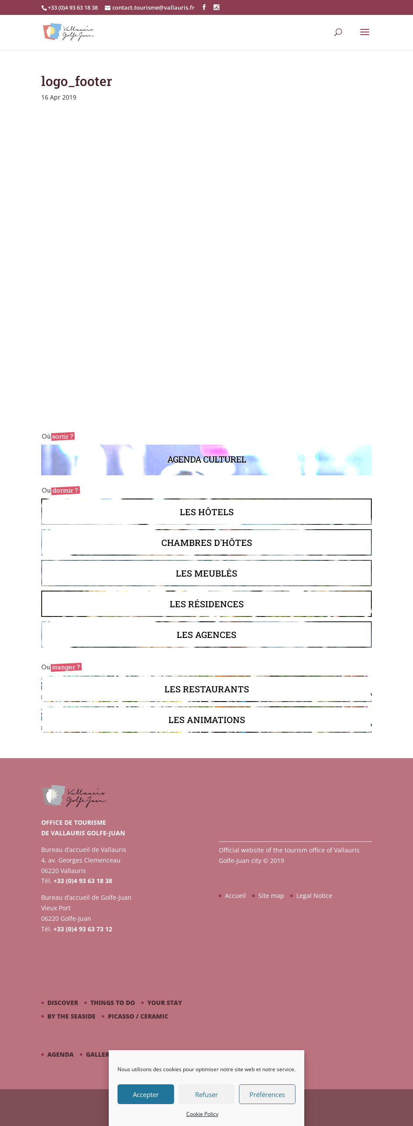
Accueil (235, 895)
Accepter (146, 1094)
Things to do (112, 1002)
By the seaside (71, 1016)
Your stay (164, 1002)
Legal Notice (314, 895)
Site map (271, 895)
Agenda (60, 1054)
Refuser (206, 1094)
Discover (62, 1002)
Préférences (267, 1094)
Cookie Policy (202, 1114)
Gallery (99, 1054)
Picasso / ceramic (138, 1016)
